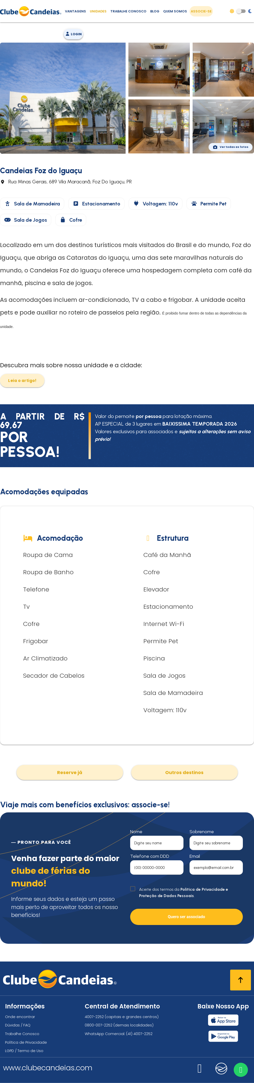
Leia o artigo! (22, 380)
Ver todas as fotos (230, 147)
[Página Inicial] (32, 11)
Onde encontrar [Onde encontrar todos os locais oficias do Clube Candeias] (20, 1016)
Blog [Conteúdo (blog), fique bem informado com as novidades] (154, 11)
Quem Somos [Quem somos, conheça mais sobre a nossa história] (175, 11)
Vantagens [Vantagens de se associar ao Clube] (75, 11)
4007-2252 (94, 1016)
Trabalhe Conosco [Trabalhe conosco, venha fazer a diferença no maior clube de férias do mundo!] (128, 11)
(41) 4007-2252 (139, 1033)
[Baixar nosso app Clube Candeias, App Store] (223, 1020)
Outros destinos (184, 772)
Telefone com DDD (149, 856)
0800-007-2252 (98, 1025)
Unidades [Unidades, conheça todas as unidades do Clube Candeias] (98, 11)
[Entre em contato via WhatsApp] (240, 1069)
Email (195, 856)
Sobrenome (202, 831)
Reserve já (69, 772)
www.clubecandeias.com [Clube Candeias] (47, 1068)
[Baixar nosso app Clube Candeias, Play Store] (223, 1036)
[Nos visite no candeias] (221, 1068)
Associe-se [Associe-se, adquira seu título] (201, 11)
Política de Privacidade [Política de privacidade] (26, 1042)
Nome (136, 831)
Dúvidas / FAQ (17, 1025)
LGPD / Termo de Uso (24, 1050)
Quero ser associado (186, 916)
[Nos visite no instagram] (199, 1071)
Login (73, 34)
